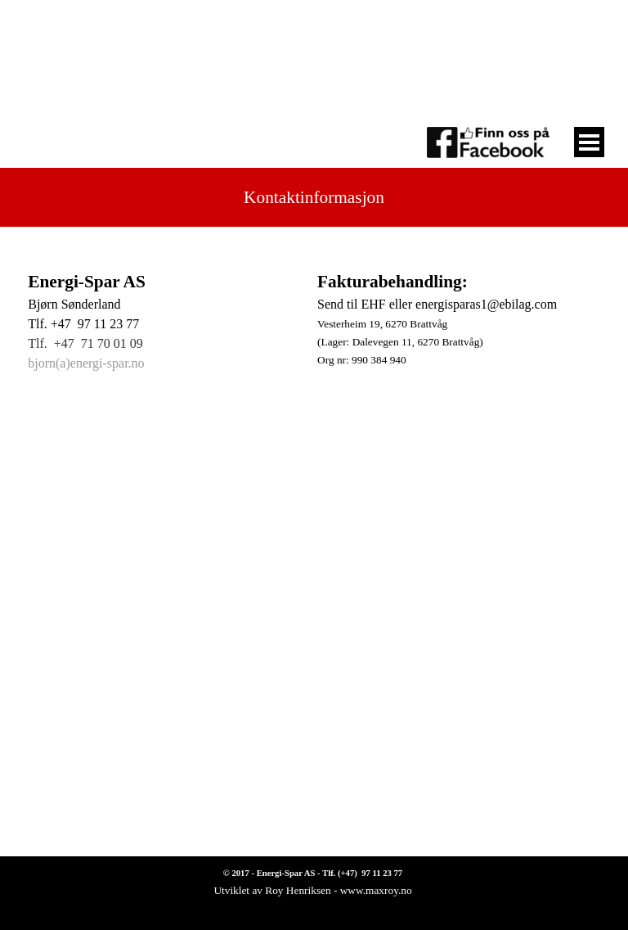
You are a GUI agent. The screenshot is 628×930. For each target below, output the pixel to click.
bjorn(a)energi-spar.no (86, 363)
